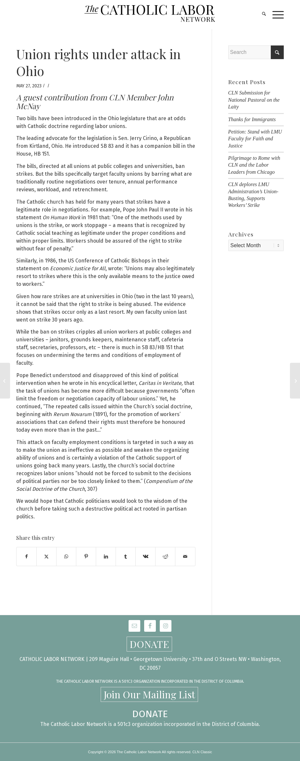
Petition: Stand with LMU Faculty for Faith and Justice (255, 138)
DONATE (149, 644)
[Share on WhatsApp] (66, 556)
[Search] (261, 14)
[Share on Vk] (145, 556)
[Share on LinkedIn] (106, 556)
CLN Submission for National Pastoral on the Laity (254, 99)
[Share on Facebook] (26, 556)
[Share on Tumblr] (125, 556)
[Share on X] (46, 556)
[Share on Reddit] (165, 556)
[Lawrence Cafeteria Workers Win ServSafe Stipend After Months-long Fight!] (295, 381)
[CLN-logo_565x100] (150, 14)
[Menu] (275, 14)
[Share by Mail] (185, 556)
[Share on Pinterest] (86, 556)
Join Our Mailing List (149, 694)
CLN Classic (202, 752)
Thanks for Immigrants (252, 119)
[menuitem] (261, 14)
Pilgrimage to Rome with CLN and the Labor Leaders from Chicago (254, 165)
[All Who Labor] (5, 381)
